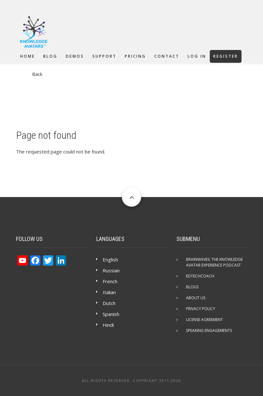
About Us (195, 298)
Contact (166, 56)
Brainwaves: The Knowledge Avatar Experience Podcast (214, 262)
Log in (197, 56)
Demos (75, 56)
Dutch (109, 303)
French (110, 281)
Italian (109, 292)
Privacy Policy (200, 308)
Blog (50, 56)
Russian (111, 270)
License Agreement (204, 319)
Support (104, 56)
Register (225, 56)
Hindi (108, 325)
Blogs (192, 287)
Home (27, 56)
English (110, 259)
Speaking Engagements (209, 330)
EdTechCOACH (200, 276)
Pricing (135, 56)
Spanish (111, 314)
